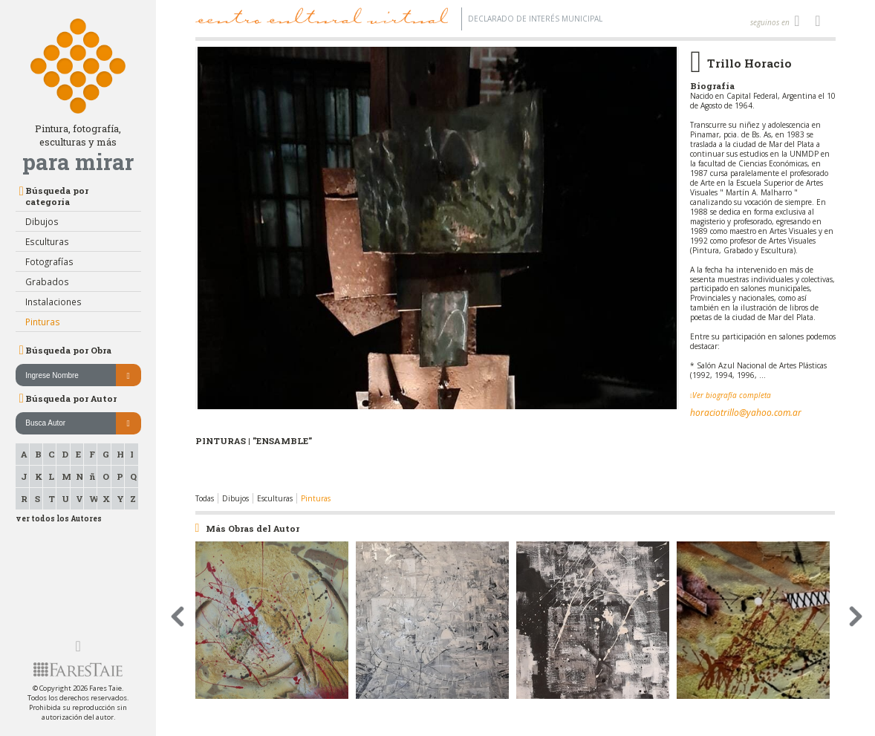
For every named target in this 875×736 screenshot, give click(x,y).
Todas (204, 498)
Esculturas (47, 241)
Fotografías (49, 261)
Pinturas (42, 322)
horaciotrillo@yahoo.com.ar (745, 412)
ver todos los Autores (59, 519)
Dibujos (42, 221)
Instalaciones (53, 301)
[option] (437, 270)
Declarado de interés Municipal (535, 18)
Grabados (47, 281)
